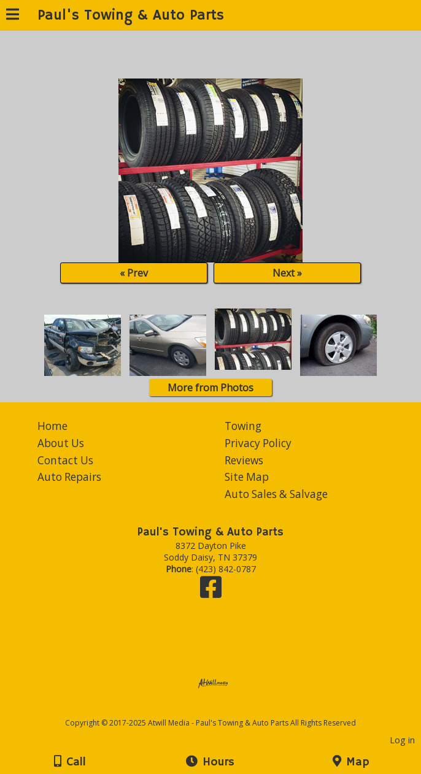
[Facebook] (211, 593)
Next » (287, 273)
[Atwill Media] (221, 709)
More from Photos (210, 387)
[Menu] (12, 16)
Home (52, 426)
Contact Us (65, 460)
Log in (402, 740)
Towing (243, 426)
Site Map (247, 477)
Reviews (244, 460)
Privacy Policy (258, 443)
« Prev (134, 273)
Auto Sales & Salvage (276, 494)
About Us (60, 443)
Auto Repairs (69, 477)
